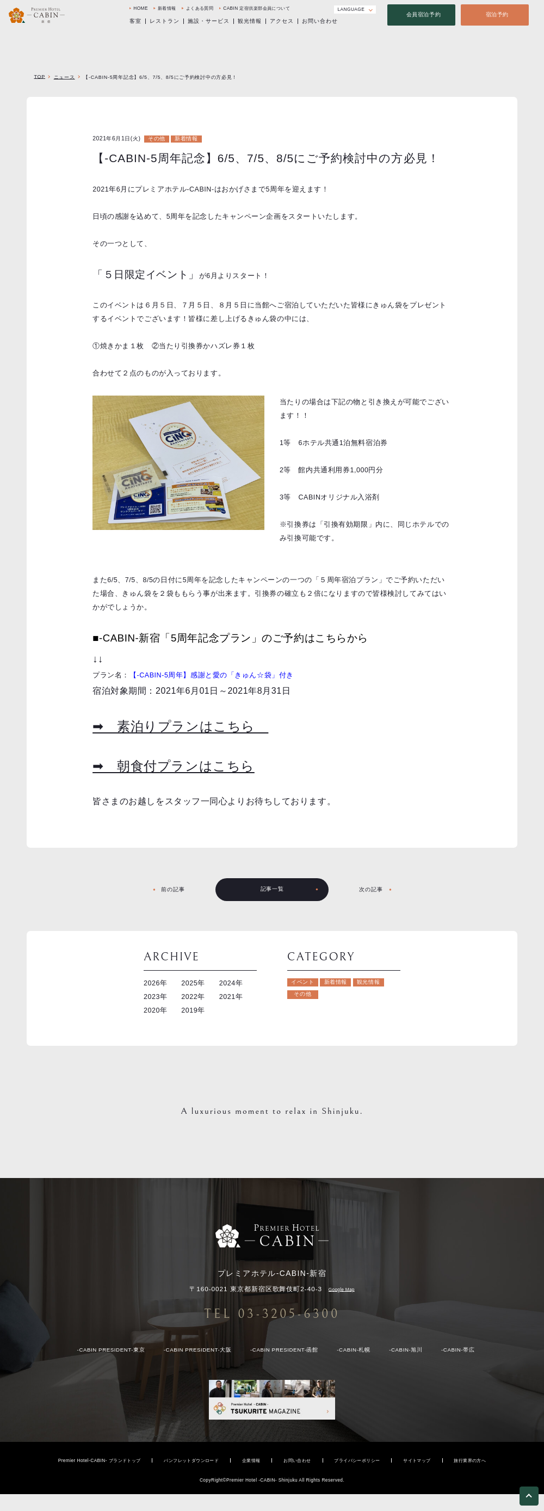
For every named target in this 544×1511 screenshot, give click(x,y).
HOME (140, 9)
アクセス (282, 22)
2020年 (156, 1010)
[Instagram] (319, 9)
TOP (39, 76)
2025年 (193, 983)
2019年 (193, 1010)
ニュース (64, 77)
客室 (135, 22)
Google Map (342, 1289)
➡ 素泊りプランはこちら (180, 726)
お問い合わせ (320, 22)
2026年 (156, 983)
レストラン (165, 22)
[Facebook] (304, 9)
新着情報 (167, 9)
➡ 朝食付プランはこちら (173, 765)
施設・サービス (209, 22)
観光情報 (250, 22)
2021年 (231, 997)
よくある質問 (200, 9)
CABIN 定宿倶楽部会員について (256, 9)
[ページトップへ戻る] (529, 1498)
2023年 (156, 997)
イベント (302, 982)
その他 (156, 138)
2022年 (193, 997)
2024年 (231, 983)
